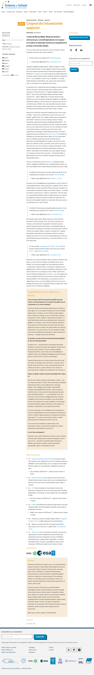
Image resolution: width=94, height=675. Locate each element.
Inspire (26, 12)
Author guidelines (68, 12)
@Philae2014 (48, 162)
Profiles (9, 44)
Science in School (31, 20)
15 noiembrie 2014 (55, 255)
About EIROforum (7, 650)
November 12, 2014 (55, 178)
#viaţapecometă (45, 246)
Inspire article (21, 23)
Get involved (58, 12)
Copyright (32, 647)
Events (45, 12)
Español (5, 72)
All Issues (19, 12)
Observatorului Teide (52, 134)
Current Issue (11, 12)
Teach (39, 12)
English (5, 58)
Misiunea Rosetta (37, 478)
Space (9, 49)
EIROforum (35, 532)
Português (6, 66)
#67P (31, 251)
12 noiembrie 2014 (55, 62)
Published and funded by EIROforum (11, 668)
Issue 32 (47, 20)
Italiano (5, 63)
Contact (69, 5)
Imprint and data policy (8, 652)
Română (5, 69)
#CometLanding (55, 58)
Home (3, 12)
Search (84, 5)
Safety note (32, 650)
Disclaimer (32, 652)
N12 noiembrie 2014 (55, 214)
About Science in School (8, 647)
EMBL (34, 504)
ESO (33, 488)
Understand (32, 12)
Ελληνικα (5, 61)
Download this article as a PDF (79, 37)
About (51, 12)
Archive (51, 647)
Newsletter (76, 5)
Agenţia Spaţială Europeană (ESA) (42, 459)
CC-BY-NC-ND (30, 624)
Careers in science (14, 46)
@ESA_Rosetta (56, 246)
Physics (4, 49)
